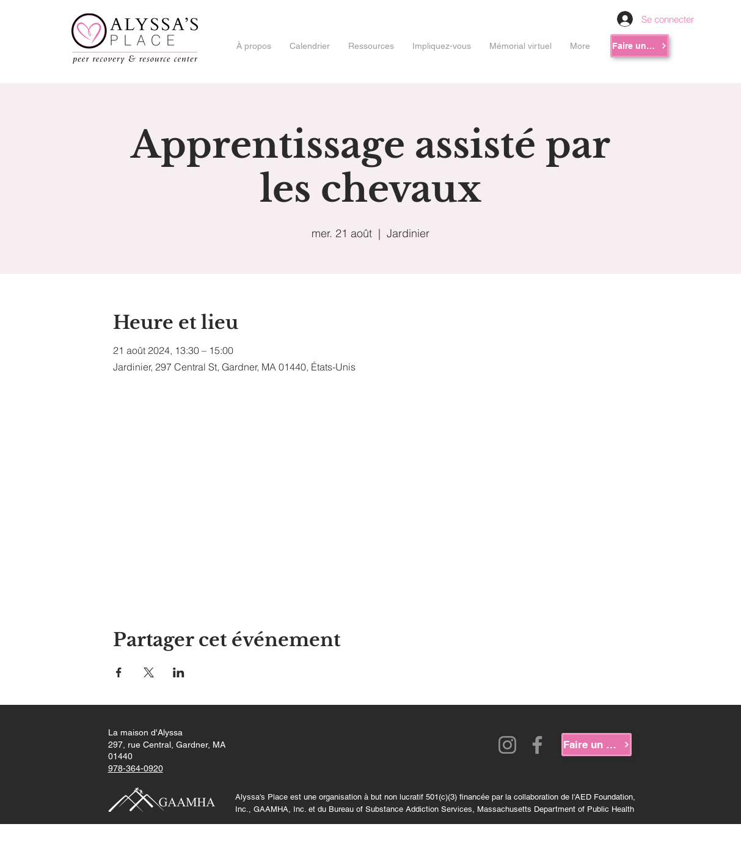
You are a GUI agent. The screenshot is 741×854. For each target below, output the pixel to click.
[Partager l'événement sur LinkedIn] (178, 672)
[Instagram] (507, 745)
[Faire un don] (639, 45)
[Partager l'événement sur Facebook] (119, 672)
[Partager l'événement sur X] (149, 672)
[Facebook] (537, 745)
